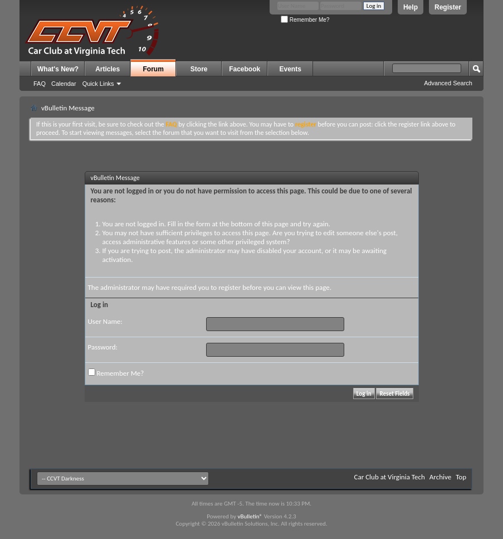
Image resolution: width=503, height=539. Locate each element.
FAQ (39, 83)
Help (410, 7)
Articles (107, 69)
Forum (153, 69)
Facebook (244, 69)
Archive (440, 477)
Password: (103, 347)
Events (290, 69)
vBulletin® (249, 516)
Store (199, 69)
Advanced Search (448, 83)
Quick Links (98, 83)
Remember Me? (305, 20)
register (229, 287)
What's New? (58, 69)
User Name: (105, 321)
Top (461, 477)
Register (447, 7)
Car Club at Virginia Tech (389, 477)
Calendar (63, 83)
